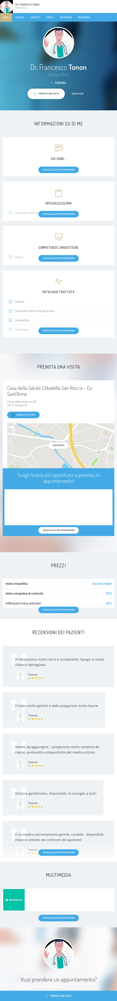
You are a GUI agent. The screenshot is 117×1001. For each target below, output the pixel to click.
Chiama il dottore (23, 415)
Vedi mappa (58, 445)
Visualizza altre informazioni (58, 852)
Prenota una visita (58, 995)
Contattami (77, 93)
